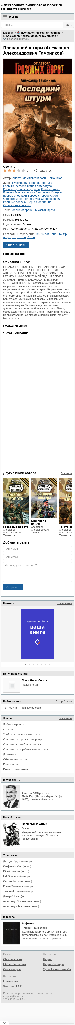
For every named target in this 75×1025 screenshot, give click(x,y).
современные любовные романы (22, 744)
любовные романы (14, 724)
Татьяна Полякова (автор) (18, 891)
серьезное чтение (39, 202)
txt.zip (21, 237)
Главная (8, 32)
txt (14, 237)
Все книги (66, 473)
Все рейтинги (64, 701)
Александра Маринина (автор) (21, 906)
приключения (30, 684)
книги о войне (50, 189)
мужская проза (25, 192)
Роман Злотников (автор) (17, 886)
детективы (9, 754)
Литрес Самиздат (53, 964)
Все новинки (64, 603)
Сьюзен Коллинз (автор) (17, 881)
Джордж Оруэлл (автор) (17, 861)
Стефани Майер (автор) (17, 866)
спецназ (56, 192)
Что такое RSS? (13, 986)
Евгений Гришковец (34, 927)
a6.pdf (45, 234)
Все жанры (65, 718)
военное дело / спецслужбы (21, 189)
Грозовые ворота (15, 526)
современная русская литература (23, 739)
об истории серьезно (15, 759)
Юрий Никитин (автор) (16, 871)
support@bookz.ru (13, 996)
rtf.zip (31, 237)
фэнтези (8, 729)
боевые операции (15, 195)
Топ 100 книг (10, 707)
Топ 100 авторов (31, 707)
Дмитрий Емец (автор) (16, 896)
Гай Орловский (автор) (16, 876)
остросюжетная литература (21, 198)
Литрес (47, 959)
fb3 (37, 234)
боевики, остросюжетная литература (27, 186)
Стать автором (12, 969)
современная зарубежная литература (25, 749)
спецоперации (51, 198)
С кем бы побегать (35, 680)
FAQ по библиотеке (14, 964)
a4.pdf (7, 237)
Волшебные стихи (34, 824)
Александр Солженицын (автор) (22, 901)
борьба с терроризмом (43, 195)
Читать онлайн (16, 245)
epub (53, 234)
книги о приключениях (16, 769)
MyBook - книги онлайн (57, 969)
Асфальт (28, 923)
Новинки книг (11, 981)
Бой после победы (38, 522)
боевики (8, 192)
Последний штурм (15, 325)
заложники (43, 192)
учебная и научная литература (21, 734)
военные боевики (14, 202)
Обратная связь (12, 959)
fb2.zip (62, 234)
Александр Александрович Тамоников (31, 35)
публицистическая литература (40, 32)
